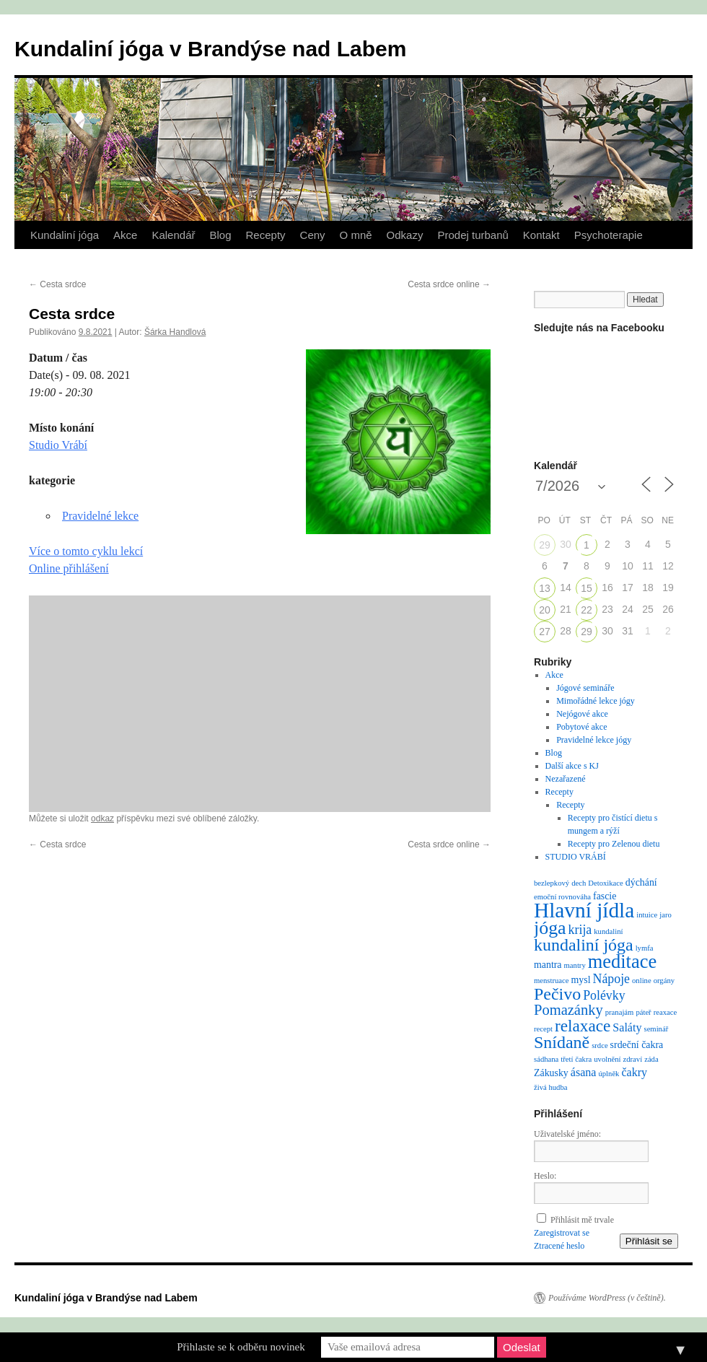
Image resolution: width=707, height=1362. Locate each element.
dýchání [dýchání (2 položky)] (641, 882)
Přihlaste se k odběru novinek (240, 1347)
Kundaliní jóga (64, 235)
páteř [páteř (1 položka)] (643, 1012)
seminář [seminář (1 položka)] (656, 1029)
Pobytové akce (581, 727)
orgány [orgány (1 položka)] (664, 981)
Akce (125, 235)
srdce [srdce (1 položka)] (599, 1045)
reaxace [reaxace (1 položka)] (665, 1012)
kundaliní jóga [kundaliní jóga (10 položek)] (583, 944)
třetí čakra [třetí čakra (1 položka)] (576, 1059)
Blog (220, 235)
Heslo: (545, 1176)
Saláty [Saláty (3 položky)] (626, 1027)
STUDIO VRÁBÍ (575, 857)
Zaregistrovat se (561, 1233)
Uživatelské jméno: (567, 1134)
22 (586, 610)
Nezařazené (565, 779)
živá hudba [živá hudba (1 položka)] (550, 1087)
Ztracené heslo (559, 1246)
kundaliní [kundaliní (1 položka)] (608, 931)
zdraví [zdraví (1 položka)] (633, 1059)
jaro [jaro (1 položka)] (665, 915)
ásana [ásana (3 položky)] (584, 1072)
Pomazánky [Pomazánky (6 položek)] (568, 1010)
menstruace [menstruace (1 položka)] (551, 981)
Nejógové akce (582, 714)
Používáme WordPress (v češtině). (607, 1298)
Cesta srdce (57, 284)
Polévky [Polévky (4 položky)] (604, 995)
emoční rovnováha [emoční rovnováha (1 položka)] (562, 897)
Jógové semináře (585, 688)
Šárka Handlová (175, 332)
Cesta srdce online (449, 284)
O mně (356, 235)
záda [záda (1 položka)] (651, 1059)
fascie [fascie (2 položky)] (604, 896)
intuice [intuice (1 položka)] (646, 915)
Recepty (266, 235)
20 (544, 610)
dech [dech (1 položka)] (578, 883)
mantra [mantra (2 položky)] (548, 964)
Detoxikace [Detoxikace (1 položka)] (605, 883)
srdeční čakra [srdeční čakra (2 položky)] (637, 1044)
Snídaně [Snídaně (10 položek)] (561, 1042)
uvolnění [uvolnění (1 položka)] (607, 1059)
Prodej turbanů (472, 235)
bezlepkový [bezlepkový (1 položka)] (551, 883)
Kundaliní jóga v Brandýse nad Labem (210, 49)
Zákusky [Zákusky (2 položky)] (551, 1073)
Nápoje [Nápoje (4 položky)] (611, 979)
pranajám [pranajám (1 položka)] (619, 1012)
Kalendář (173, 235)
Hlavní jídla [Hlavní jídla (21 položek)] (584, 910)
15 (586, 588)
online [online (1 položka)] (641, 981)
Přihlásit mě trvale (582, 1220)
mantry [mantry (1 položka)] (575, 965)
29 (544, 545)
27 (544, 631)
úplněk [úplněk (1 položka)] (608, 1074)
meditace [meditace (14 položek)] (622, 961)
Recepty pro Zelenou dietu (614, 844)
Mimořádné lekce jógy (595, 701)
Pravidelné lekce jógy (593, 740)
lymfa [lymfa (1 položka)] (645, 948)
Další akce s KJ (572, 766)
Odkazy (405, 235)
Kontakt (541, 235)
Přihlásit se (648, 1241)
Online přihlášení (69, 568)
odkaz (102, 818)
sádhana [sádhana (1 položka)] (546, 1059)
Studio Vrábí (58, 445)
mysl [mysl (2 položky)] (581, 979)
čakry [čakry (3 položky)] (634, 1072)
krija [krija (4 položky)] (580, 929)
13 (544, 588)
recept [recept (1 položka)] (543, 1029)
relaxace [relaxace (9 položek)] (582, 1025)
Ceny (312, 235)
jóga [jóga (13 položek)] (550, 927)
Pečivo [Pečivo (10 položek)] (557, 994)
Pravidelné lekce (100, 516)
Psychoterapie (608, 235)
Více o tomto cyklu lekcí (86, 551)
